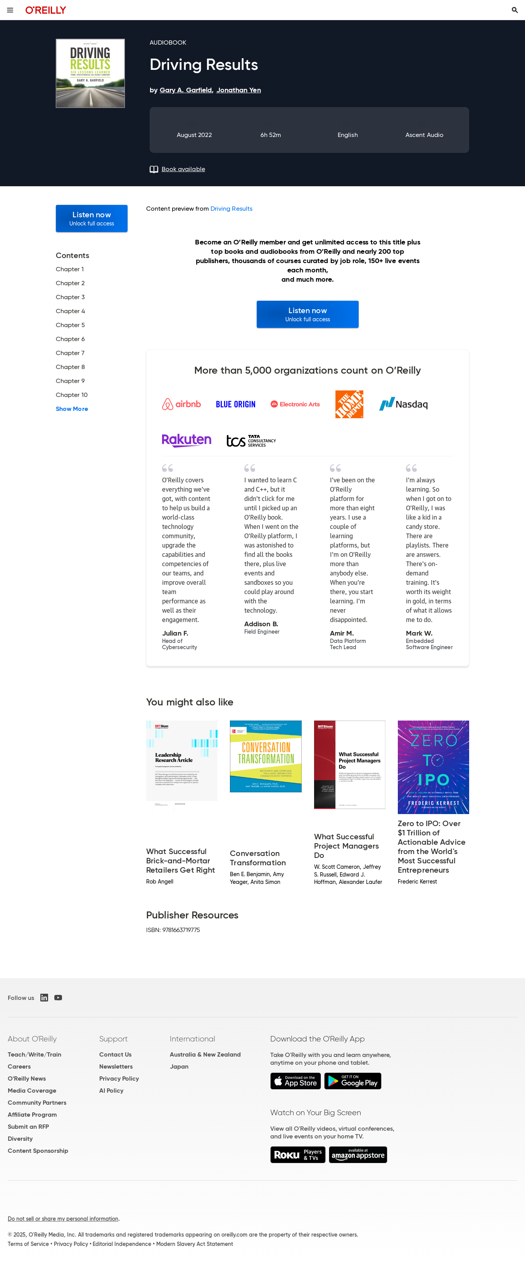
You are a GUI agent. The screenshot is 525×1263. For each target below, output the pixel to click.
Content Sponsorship (38, 1151)
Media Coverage (32, 1090)
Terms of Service (28, 1243)
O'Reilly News (27, 1078)
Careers (19, 1066)
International (192, 1038)
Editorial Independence (122, 1243)
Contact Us (115, 1054)
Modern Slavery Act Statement (194, 1243)
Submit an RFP (28, 1127)
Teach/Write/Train (34, 1054)
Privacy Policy (119, 1078)
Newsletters (116, 1066)
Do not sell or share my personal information (63, 1218)
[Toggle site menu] (10, 10)
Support (113, 1038)
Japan (179, 1066)
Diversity (20, 1139)
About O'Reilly (32, 1038)
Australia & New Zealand (205, 1054)
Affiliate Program (32, 1115)
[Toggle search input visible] (515, 10)
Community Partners (37, 1102)
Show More (72, 409)
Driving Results (231, 208)
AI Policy (111, 1090)
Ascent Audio (425, 135)
